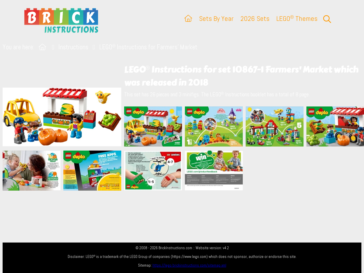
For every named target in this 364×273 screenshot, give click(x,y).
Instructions (73, 47)
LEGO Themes (296, 18)
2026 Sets (254, 18)
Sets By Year (216, 18)
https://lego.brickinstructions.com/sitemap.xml (189, 265)
